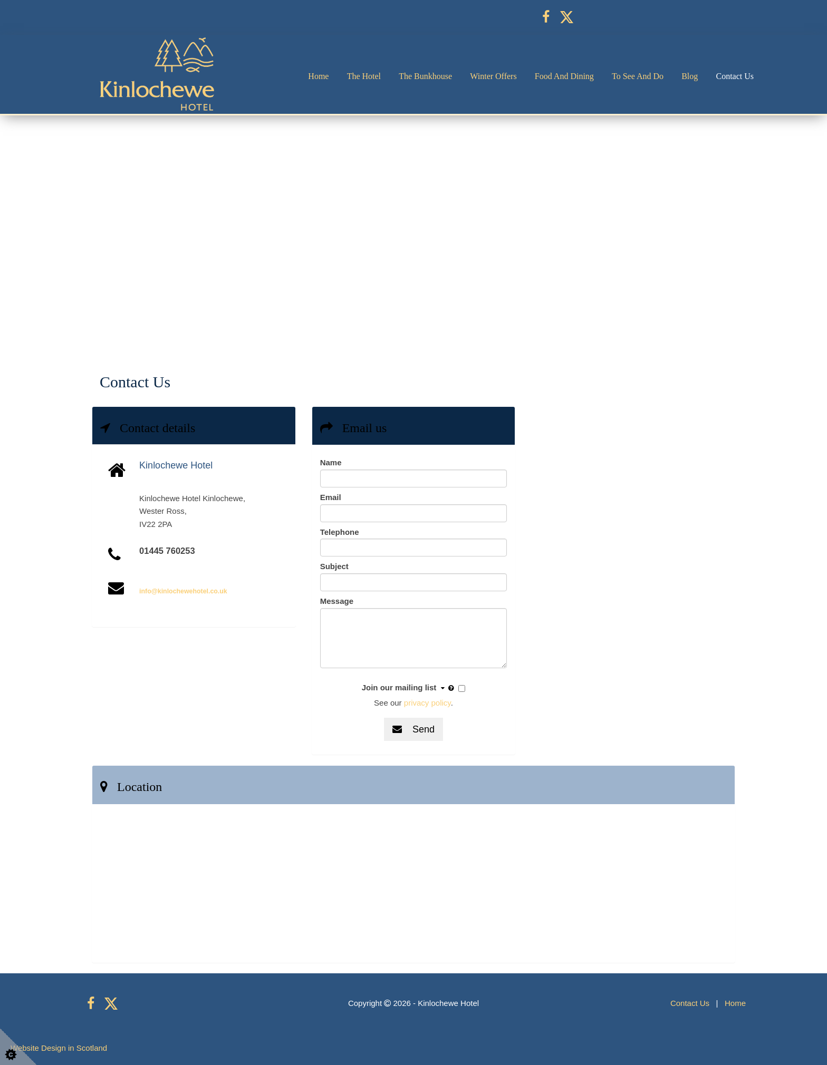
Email (330, 497)
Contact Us (735, 76)
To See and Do (637, 76)
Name (331, 462)
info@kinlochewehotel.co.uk (183, 591)
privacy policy (427, 702)
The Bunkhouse (425, 76)
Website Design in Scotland (59, 1047)
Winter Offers (493, 76)
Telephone (339, 531)
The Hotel (364, 76)
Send (413, 729)
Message (336, 601)
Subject (334, 566)
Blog (689, 76)
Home (318, 76)
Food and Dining (564, 76)
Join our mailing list (409, 688)
